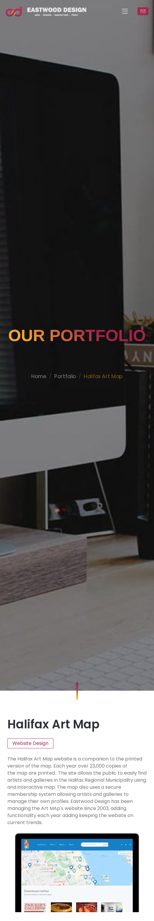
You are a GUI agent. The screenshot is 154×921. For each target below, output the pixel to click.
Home (35, 390)
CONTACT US (146, 11)
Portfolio (64, 390)
